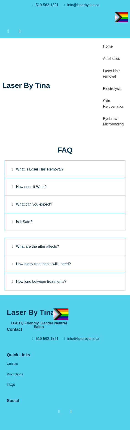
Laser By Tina (26, 85)
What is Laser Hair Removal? (39, 169)
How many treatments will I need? (43, 264)
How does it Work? (31, 187)
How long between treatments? (41, 281)
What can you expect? (34, 204)
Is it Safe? (24, 222)
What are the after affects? (37, 246)
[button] (65, 169)
